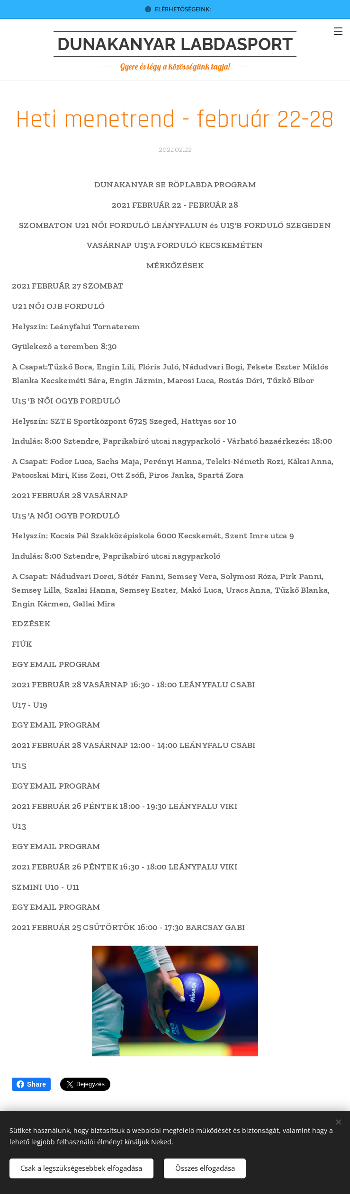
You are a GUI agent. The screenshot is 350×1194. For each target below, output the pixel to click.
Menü (338, 31)
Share (31, 1084)
